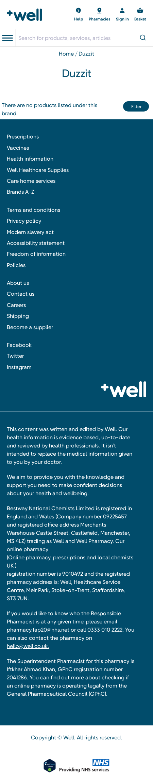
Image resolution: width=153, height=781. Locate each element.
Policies (16, 265)
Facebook (19, 345)
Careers (16, 305)
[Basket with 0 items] (78, 14)
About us (18, 283)
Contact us (20, 294)
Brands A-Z (20, 192)
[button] (136, 106)
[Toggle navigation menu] (7, 38)
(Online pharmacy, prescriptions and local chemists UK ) (70, 561)
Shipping (18, 316)
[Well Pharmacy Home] (26, 14)
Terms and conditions (33, 210)
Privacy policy (24, 221)
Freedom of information (36, 254)
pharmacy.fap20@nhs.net (38, 630)
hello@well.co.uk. (28, 646)
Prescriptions (23, 136)
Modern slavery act (30, 232)
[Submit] (142, 38)
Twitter (15, 356)
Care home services (31, 181)
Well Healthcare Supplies (38, 170)
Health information (30, 159)
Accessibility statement (36, 243)
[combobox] (84, 37)
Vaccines (18, 148)
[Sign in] (122, 14)
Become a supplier (30, 327)
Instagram (19, 367)
